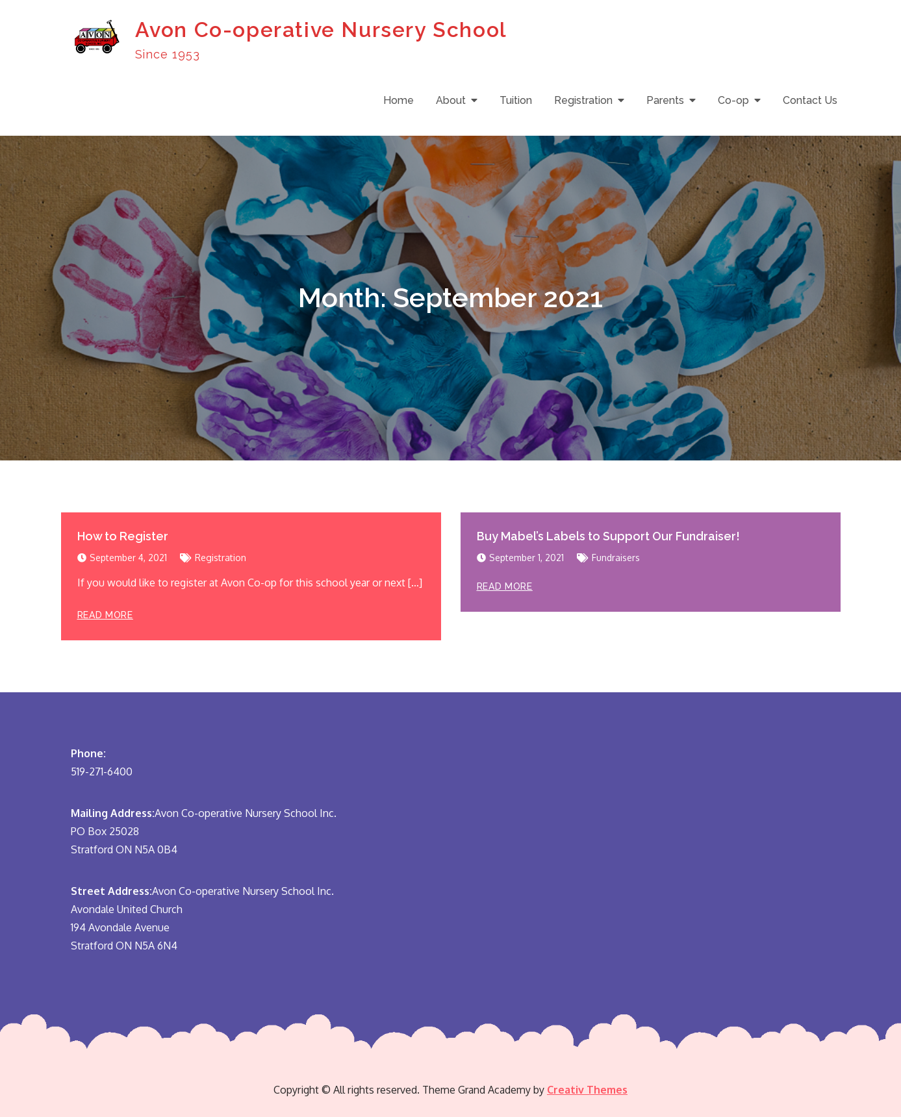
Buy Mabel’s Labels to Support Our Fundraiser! (608, 536)
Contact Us (810, 100)
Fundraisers (616, 557)
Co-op (733, 100)
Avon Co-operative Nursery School (321, 30)
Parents (665, 100)
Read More (105, 615)
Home (398, 100)
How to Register (122, 536)
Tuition (516, 100)
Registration (583, 100)
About (451, 100)
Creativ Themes (587, 1089)
